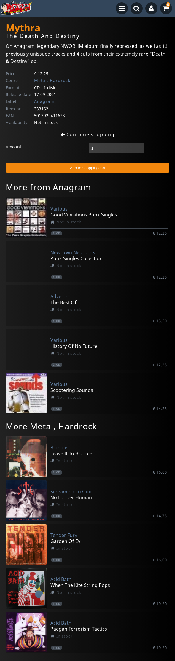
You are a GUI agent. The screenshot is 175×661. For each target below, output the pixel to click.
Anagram (44, 101)
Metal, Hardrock (52, 80)
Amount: (14, 147)
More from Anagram (48, 187)
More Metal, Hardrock (51, 426)
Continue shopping (87, 134)
